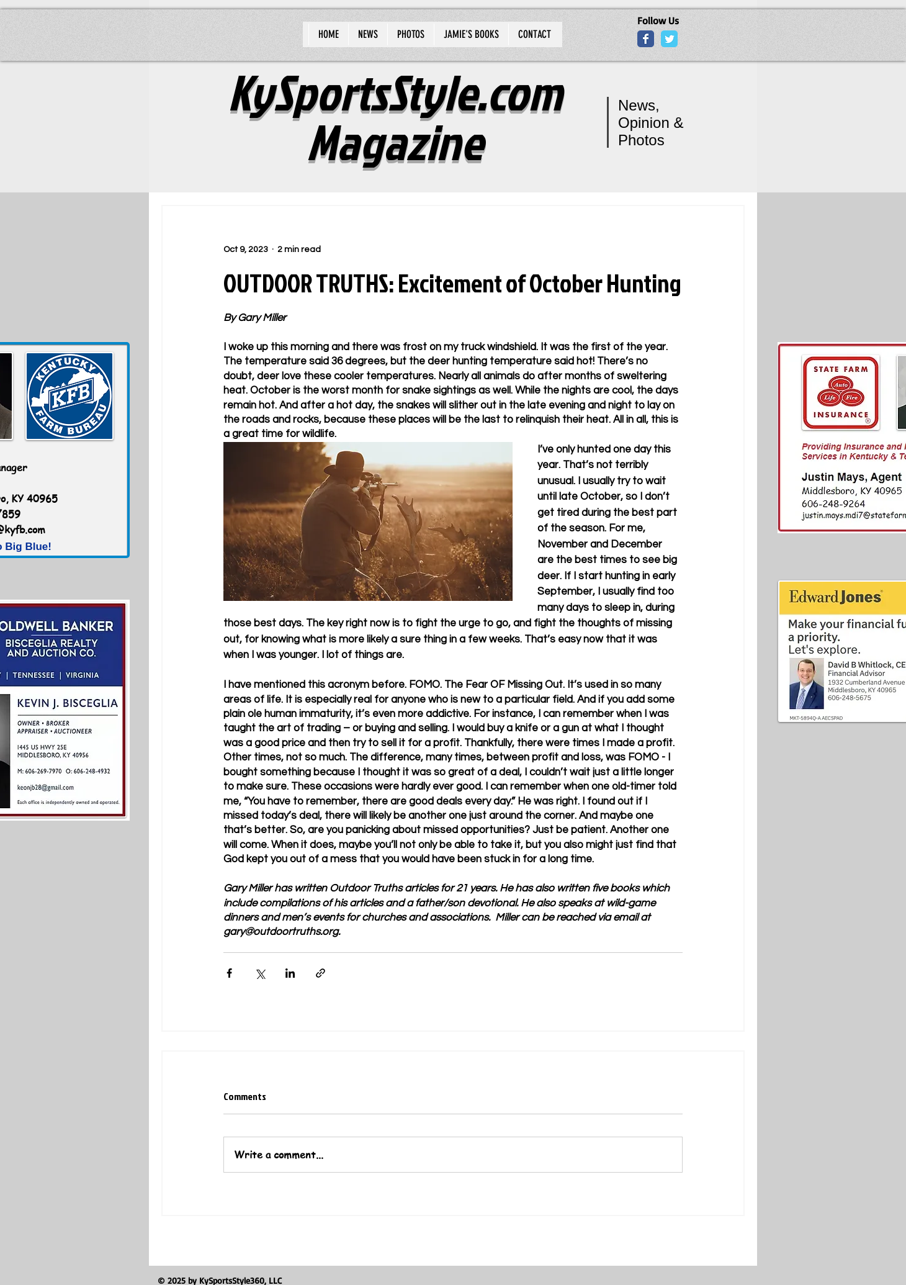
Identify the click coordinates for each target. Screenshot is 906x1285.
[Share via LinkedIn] (290, 973)
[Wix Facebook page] (645, 38)
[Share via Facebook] (229, 973)
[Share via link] (320, 973)
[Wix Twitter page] (669, 38)
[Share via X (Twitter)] (260, 973)
